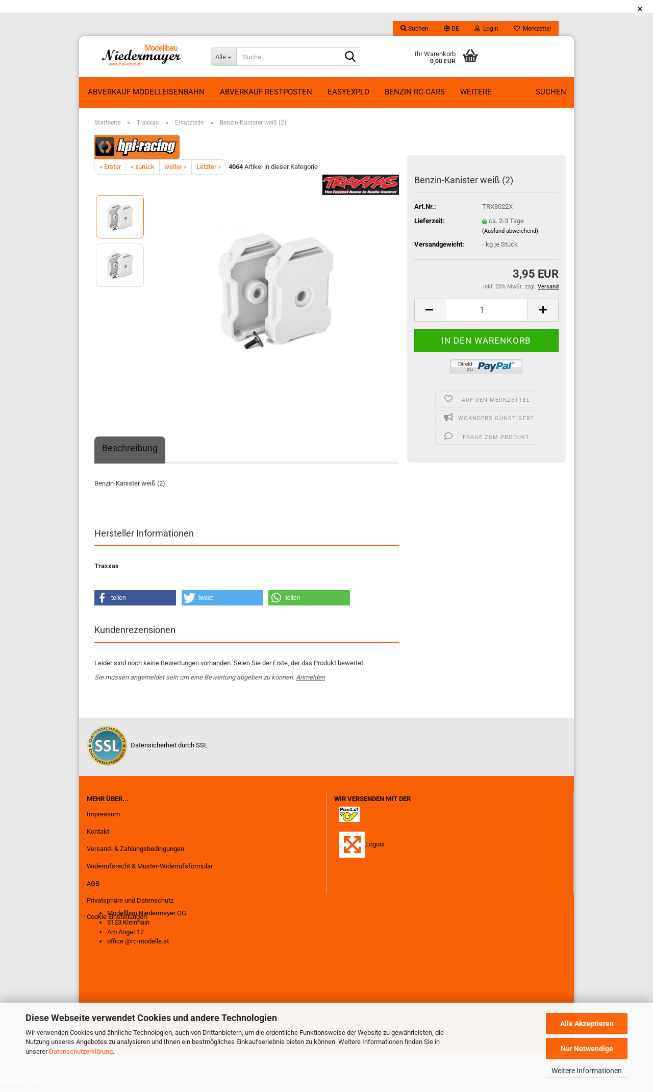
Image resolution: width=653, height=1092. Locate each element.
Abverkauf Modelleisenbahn (146, 91)
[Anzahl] (486, 310)
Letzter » (208, 167)
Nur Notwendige (587, 1049)
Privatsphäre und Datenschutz (130, 900)
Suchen (551, 91)
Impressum (103, 814)
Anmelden (310, 677)
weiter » (175, 167)
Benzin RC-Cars (415, 91)
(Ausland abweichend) (510, 231)
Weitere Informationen (586, 1070)
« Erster (110, 167)
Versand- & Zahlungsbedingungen (135, 849)
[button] (451, 28)
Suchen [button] (414, 28)
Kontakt (98, 831)
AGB (93, 883)
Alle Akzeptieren (587, 1024)
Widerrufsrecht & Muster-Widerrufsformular (150, 866)
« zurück (143, 167)
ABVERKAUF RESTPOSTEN (266, 91)
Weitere (476, 91)
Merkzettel (532, 28)
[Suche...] (223, 56)
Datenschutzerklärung (81, 1051)
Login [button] (486, 28)
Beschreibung (130, 448)
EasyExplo (348, 91)
